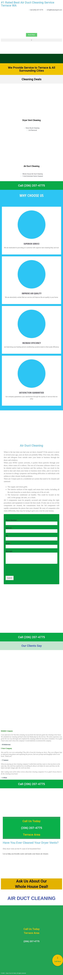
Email (8, 543)
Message (9, 551)
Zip (7, 536)
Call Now (57, 961)
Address (9, 528)
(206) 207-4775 (31, 828)
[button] (31, 35)
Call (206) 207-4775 (31, 185)
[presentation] (20, 573)
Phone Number (12, 520)
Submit (9, 578)
